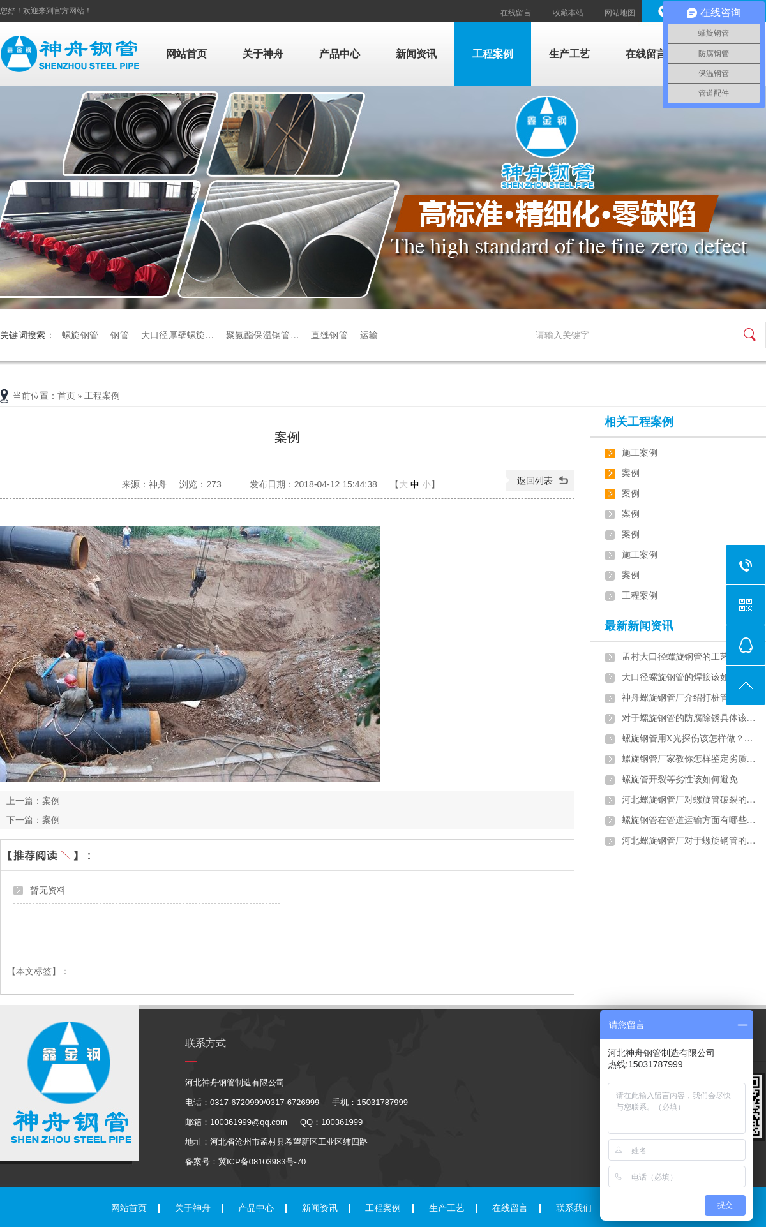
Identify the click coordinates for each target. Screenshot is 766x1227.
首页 (66, 396)
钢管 (119, 335)
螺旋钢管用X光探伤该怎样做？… (687, 738)
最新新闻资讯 (639, 626)
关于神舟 (263, 53)
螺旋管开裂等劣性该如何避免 (680, 779)
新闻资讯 (416, 53)
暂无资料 (48, 890)
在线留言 (515, 12)
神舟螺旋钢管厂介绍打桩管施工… (689, 698)
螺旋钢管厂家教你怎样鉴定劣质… (689, 759)
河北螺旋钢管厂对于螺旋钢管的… (689, 840)
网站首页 (186, 53)
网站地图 (620, 12)
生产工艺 (569, 53)
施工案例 (639, 452)
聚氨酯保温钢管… (262, 335)
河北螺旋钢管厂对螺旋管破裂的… (689, 800)
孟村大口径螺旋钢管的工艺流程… (689, 657)
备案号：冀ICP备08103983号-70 (245, 1161)
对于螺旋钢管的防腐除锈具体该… (689, 718)
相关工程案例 (639, 421)
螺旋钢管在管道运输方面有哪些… (689, 820)
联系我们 (574, 1208)
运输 (369, 335)
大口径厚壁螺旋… (177, 335)
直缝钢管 (329, 335)
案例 (51, 801)
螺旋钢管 (80, 335)
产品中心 (339, 53)
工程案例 (492, 53)
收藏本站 (568, 12)
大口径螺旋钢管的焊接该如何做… (689, 677)
